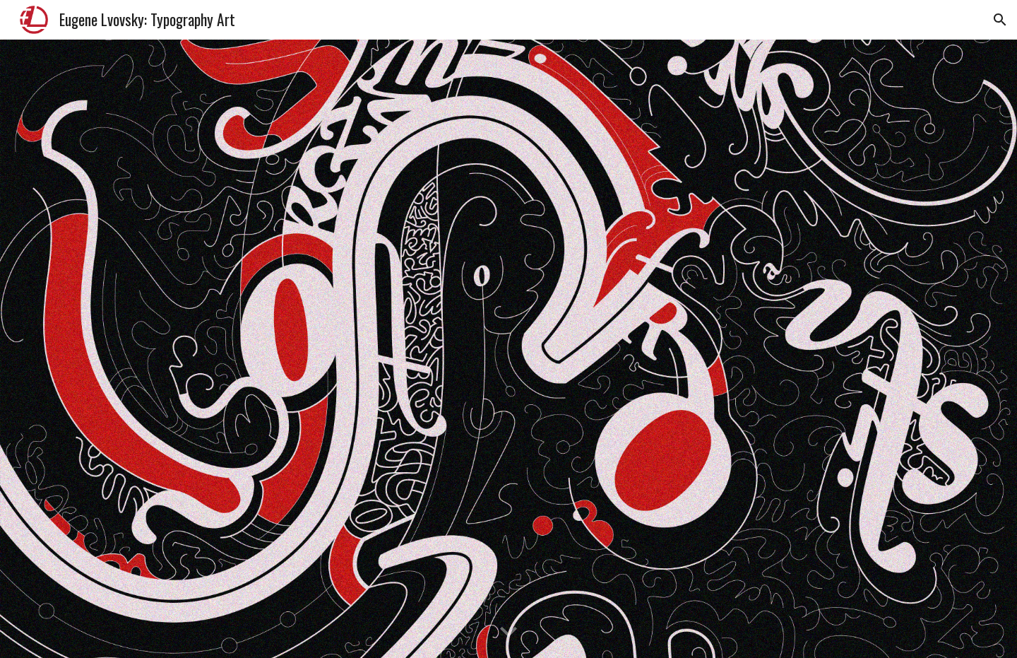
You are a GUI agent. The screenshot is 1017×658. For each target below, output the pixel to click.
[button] (1000, 20)
